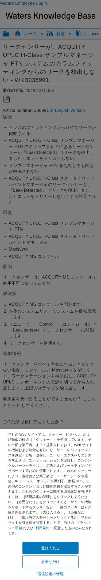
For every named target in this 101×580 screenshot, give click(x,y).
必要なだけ (50, 561)
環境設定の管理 (50, 574)
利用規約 (42, 528)
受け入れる (50, 548)
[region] (50, 504)
